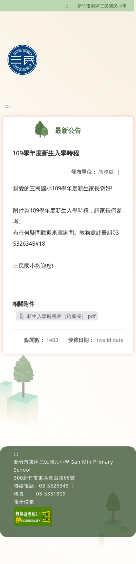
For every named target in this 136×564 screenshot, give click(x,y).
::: (66, 6)
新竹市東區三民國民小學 (102, 6)
